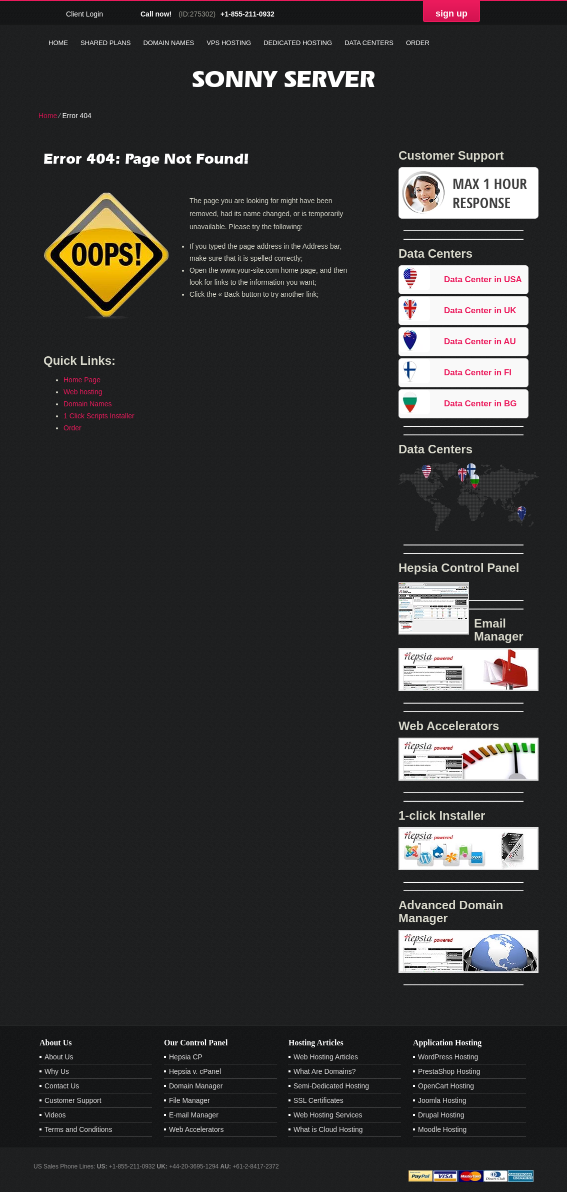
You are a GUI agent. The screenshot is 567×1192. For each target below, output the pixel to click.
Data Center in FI (478, 372)
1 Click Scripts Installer (99, 416)
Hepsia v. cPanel (195, 1071)
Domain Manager (195, 1086)
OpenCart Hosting (446, 1086)
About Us (59, 1057)
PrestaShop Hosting (449, 1071)
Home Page (82, 380)
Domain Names (168, 43)
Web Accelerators (196, 1129)
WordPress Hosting (448, 1057)
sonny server (284, 79)
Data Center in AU (480, 341)
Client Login (84, 14)
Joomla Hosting (442, 1100)
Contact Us (61, 1086)
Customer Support (73, 1100)
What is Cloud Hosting (328, 1129)
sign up (452, 14)
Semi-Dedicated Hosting (331, 1086)
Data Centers (369, 43)
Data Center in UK (480, 310)
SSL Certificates (319, 1100)
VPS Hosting (228, 43)
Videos (55, 1115)
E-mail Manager (193, 1115)
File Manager (189, 1100)
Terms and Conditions (78, 1129)
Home (58, 43)
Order (418, 43)
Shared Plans (105, 43)
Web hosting (83, 392)
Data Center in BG (480, 403)
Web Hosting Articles (326, 1057)
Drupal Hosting (441, 1115)
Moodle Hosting (442, 1129)
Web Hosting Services (328, 1115)
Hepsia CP (185, 1057)
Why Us (56, 1071)
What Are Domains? (325, 1071)
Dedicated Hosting (298, 43)
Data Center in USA (483, 279)
